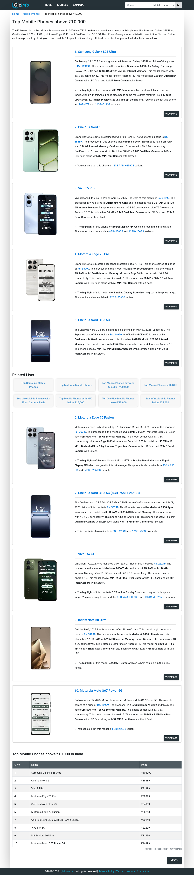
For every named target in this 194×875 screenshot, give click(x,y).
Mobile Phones (31, 13)
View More (171, 113)
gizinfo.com (67, 871)
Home (48, 4)
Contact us (143, 871)
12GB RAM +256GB (123, 165)
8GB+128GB (120, 531)
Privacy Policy (106, 871)
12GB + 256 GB (92, 470)
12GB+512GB (103, 104)
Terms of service (125, 871)
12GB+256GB (137, 231)
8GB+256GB (116, 231)
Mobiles (62, 4)
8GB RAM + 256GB (155, 597)
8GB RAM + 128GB (128, 597)
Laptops (78, 4)
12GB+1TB (83, 104)
